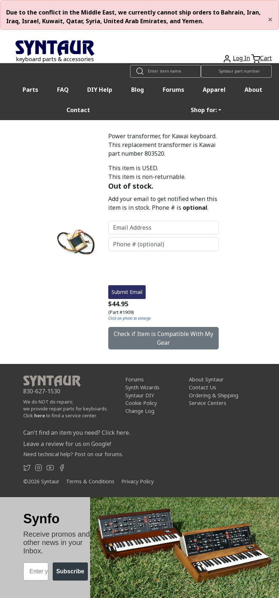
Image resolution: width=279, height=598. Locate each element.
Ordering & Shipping (213, 395)
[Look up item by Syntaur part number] (236, 71)
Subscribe (70, 571)
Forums (173, 90)
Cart (266, 58)
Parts (30, 90)
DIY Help (99, 90)
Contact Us (202, 387)
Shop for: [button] (204, 110)
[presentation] (163, 268)
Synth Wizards (142, 387)
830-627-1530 (41, 391)
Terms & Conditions (90, 481)
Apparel (214, 90)
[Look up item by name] (165, 71)
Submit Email (127, 291)
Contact (78, 110)
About (253, 90)
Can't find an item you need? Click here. (76, 433)
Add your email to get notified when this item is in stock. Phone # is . (162, 203)
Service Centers (207, 403)
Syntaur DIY (139, 395)
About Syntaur (206, 379)
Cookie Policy (141, 403)
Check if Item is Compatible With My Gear (163, 338)
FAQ (63, 90)
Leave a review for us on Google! (67, 444)
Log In (241, 58)
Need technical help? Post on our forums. (73, 454)
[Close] (270, 19)
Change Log (139, 410)
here (39, 415)
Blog (137, 90)
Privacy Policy (137, 481)
